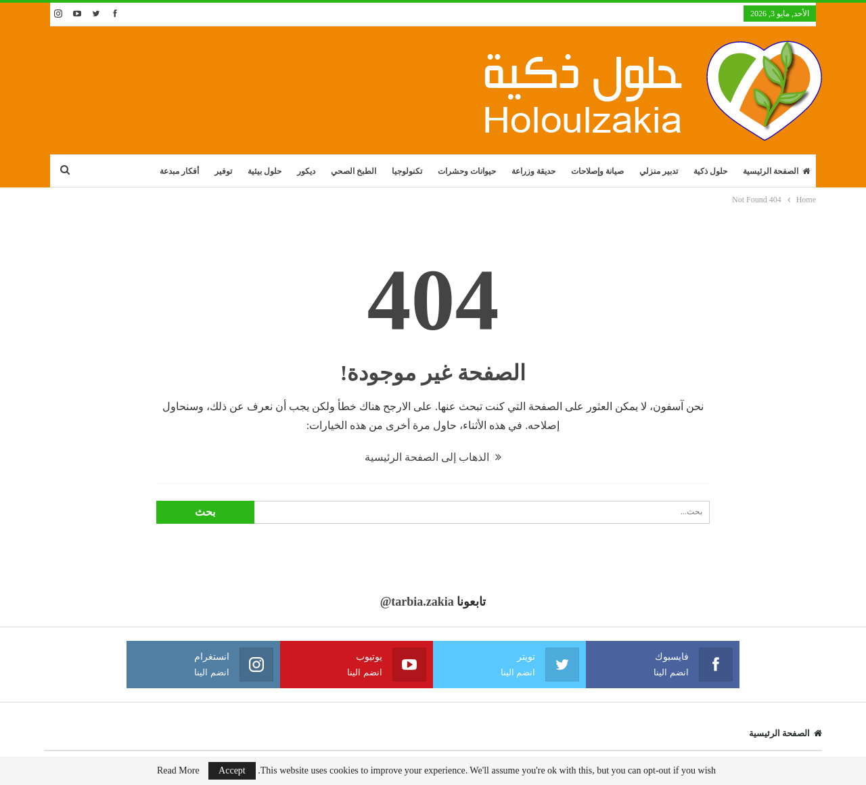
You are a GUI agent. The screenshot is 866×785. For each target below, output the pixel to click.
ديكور (306, 171)
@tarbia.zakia (417, 601)
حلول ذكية (710, 171)
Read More (178, 771)
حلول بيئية (264, 171)
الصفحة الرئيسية (776, 171)
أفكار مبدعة (179, 171)
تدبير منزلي (658, 171)
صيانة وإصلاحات (597, 171)
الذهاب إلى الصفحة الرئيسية (433, 457)
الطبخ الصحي (353, 171)
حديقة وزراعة (533, 171)
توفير (223, 171)
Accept (232, 770)
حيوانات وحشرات (467, 171)
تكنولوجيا (407, 171)
